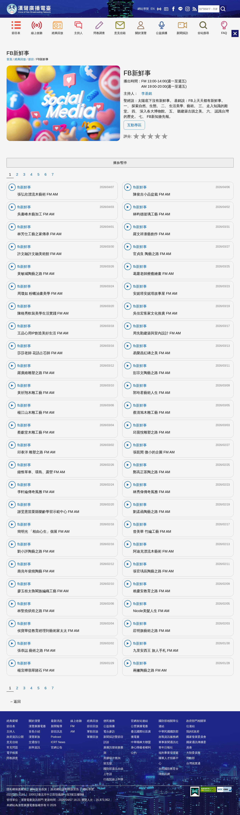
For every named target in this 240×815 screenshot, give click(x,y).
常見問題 (12, 747)
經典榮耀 (12, 720)
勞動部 (190, 758)
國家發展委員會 (196, 736)
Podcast (56, 736)
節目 (31, 59)
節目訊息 (56, 731)
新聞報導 (56, 726)
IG (187, 8)
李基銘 (146, 93)
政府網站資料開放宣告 (65, 789)
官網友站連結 (139, 720)
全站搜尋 (203, 33)
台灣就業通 (193, 763)
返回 (17, 701)
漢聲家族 (34, 736)
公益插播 (161, 33)
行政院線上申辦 (113, 779)
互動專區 (134, 125)
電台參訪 (109, 731)
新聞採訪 (182, 33)
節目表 (16, 33)
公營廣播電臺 (139, 726)
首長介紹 (34, 731)
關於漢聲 (141, 33)
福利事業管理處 (168, 752)
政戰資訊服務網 (168, 736)
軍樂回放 (92, 736)
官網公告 (56, 747)
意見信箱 (120, 33)
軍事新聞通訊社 (168, 742)
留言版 (107, 763)
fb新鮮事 (24, 187)
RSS (194, 8)
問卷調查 (99, 33)
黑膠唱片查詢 (111, 758)
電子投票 (12, 752)
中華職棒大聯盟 (141, 742)
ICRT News (58, 742)
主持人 (78, 33)
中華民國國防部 (168, 731)
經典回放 (166, 8)
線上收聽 (159, 8)
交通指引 (34, 742)
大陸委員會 (193, 752)
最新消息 (56, 720)
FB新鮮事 (42, 59)
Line (180, 8)
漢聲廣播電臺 (29, 9)
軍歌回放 (92, 731)
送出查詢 (223, 8)
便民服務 (109, 720)
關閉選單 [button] (235, 33)
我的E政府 (193, 731)
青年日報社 (166, 747)
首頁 (9, 59)
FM (72, 726)
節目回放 (92, 726)
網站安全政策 (38, 789)
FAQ (224, 33)
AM (72, 731)
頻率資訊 (34, 747)
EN (153, 8)
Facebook (173, 8)
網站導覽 (143, 8)
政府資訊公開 (15, 736)
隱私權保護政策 (16, 789)
